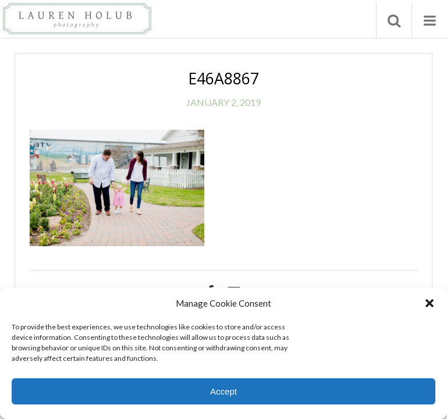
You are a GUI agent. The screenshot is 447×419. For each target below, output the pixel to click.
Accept (223, 391)
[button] (429, 303)
